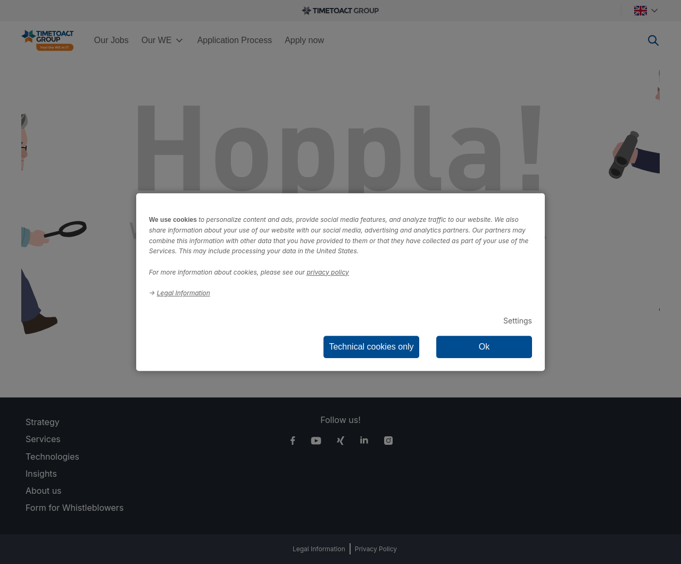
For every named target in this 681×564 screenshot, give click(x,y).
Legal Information (183, 293)
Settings (517, 320)
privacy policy (328, 272)
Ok (484, 346)
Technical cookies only (371, 346)
